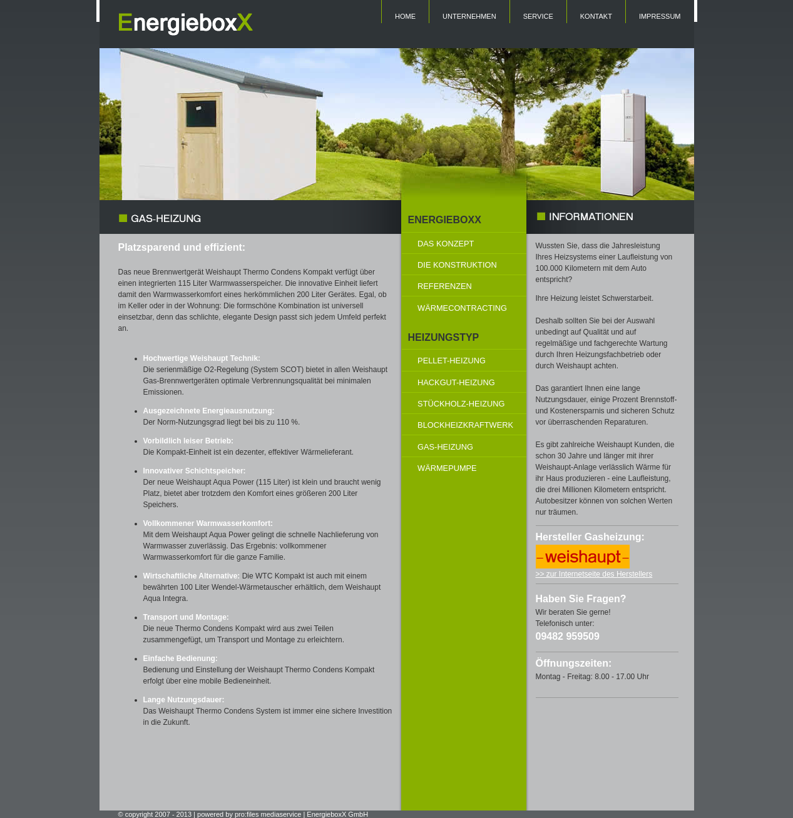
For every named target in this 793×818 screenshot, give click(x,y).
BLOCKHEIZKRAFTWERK (465, 425)
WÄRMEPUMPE (447, 468)
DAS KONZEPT (445, 243)
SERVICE (538, 16)
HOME (405, 16)
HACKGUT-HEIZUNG (456, 382)
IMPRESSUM (660, 16)
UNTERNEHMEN (469, 16)
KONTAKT (596, 16)
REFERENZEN (444, 286)
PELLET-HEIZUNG (451, 360)
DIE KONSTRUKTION (457, 265)
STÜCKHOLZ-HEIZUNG (460, 403)
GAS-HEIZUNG (445, 447)
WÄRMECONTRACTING (462, 308)
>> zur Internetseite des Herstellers (594, 574)
